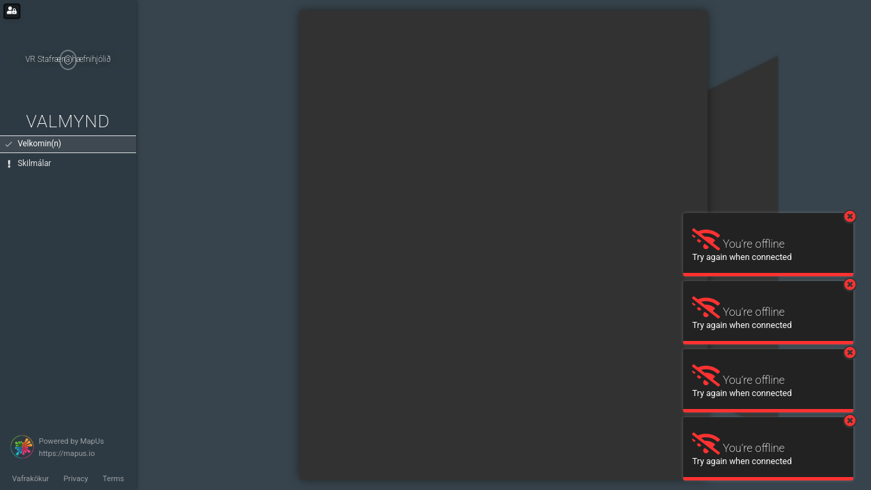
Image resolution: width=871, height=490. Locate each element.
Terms (113, 478)
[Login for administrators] (11, 11)
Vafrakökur (30, 478)
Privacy (75, 478)
